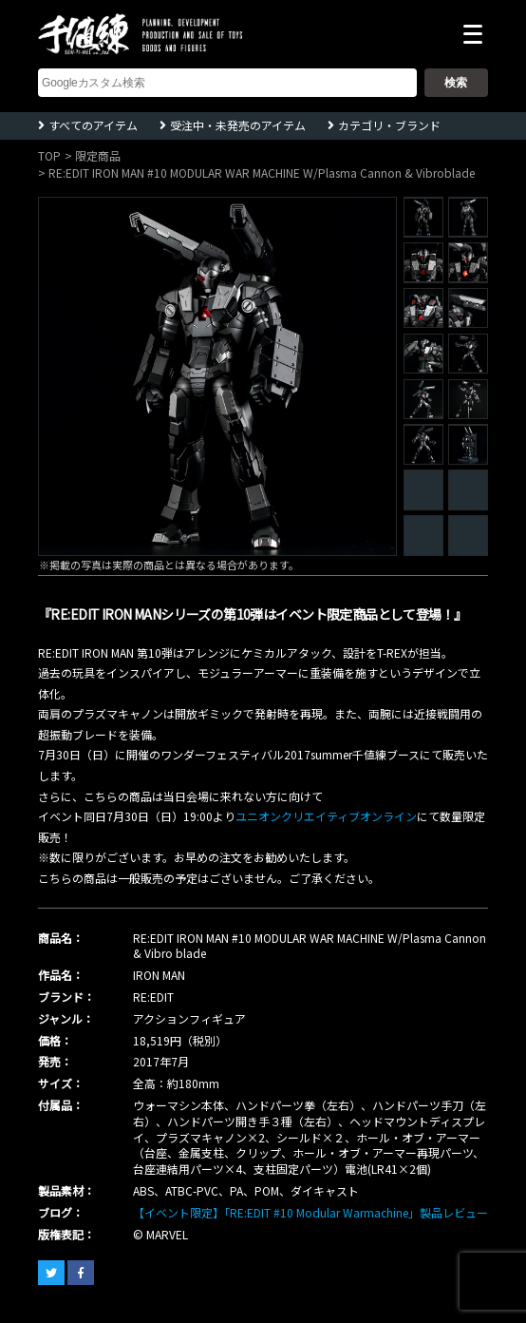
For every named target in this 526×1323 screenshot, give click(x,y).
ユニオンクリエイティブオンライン (326, 816)
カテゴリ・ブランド (389, 125)
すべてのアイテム (93, 125)
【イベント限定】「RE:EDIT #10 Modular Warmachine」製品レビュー (310, 1212)
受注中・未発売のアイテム (238, 125)
